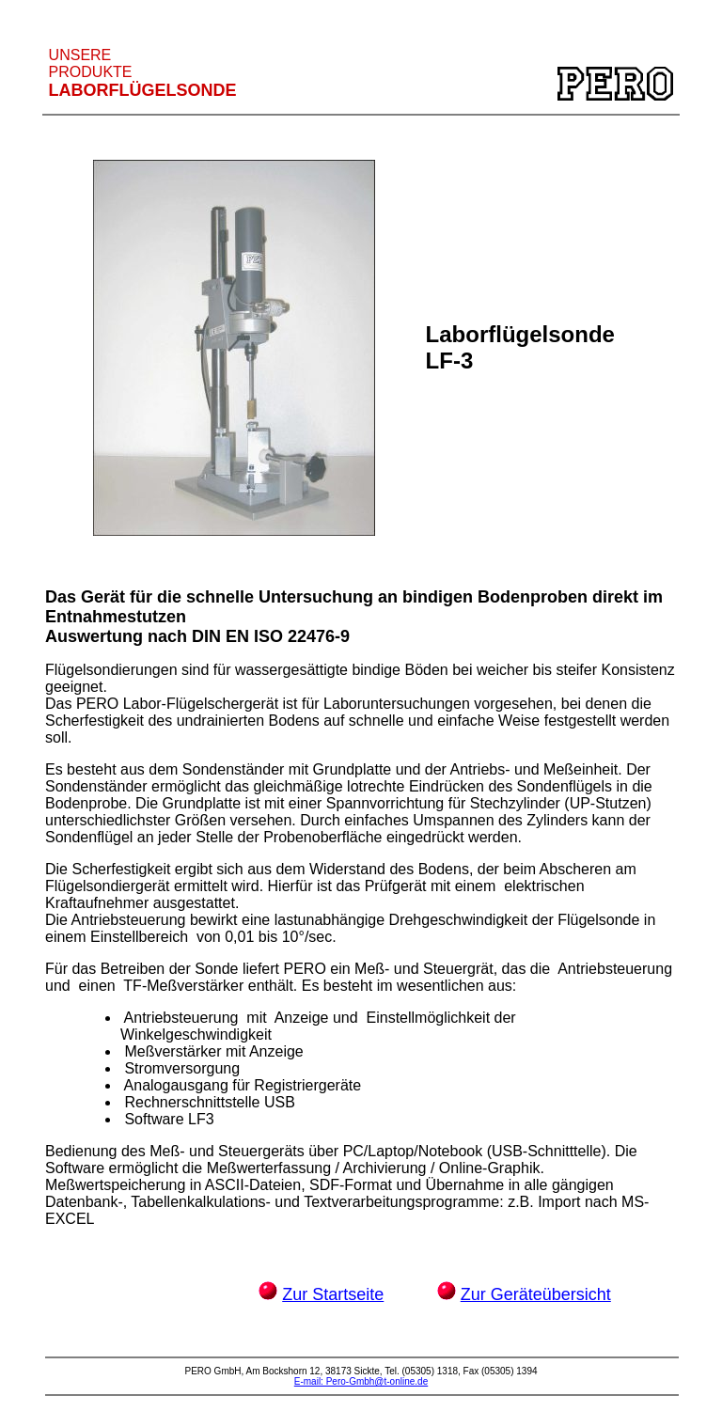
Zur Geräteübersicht (536, 1294)
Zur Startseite (333, 1294)
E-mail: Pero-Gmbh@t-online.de (361, 1381)
